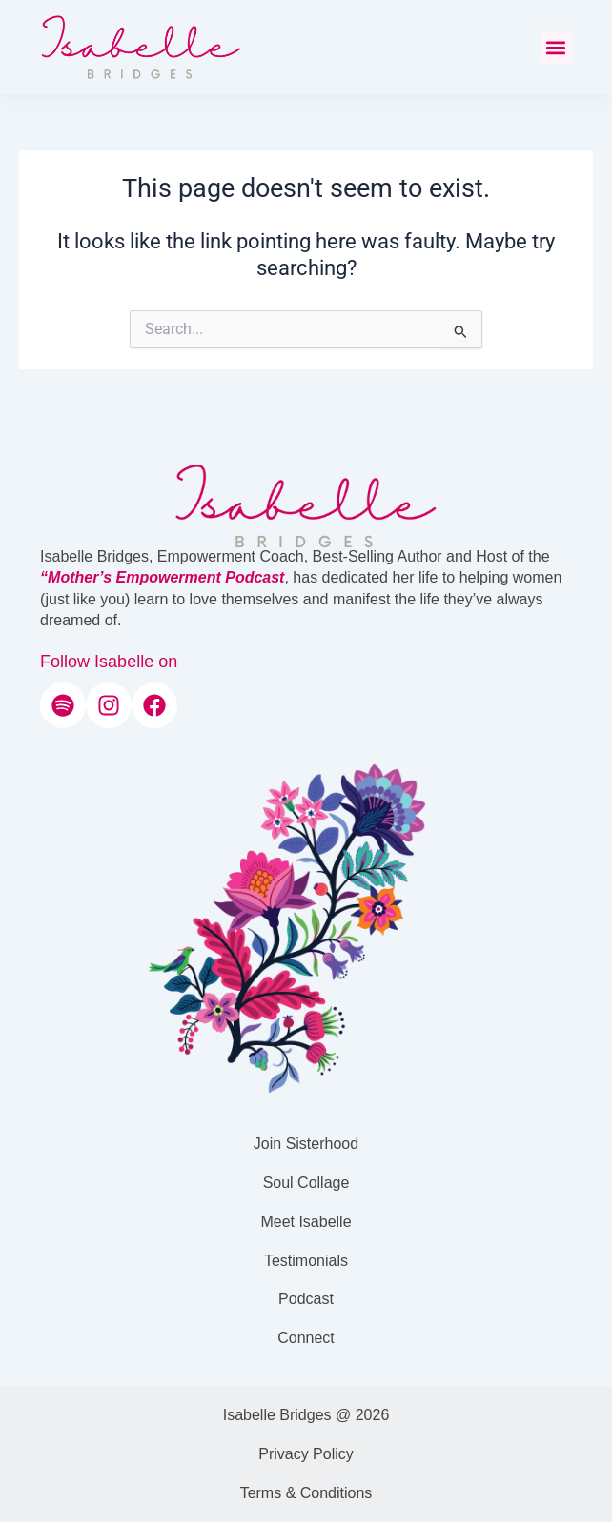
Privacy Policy (306, 1454)
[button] (556, 47)
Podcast (306, 1299)
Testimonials (306, 1261)
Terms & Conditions (306, 1493)
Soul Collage (306, 1183)
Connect (306, 1338)
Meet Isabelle (305, 1222)
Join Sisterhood (306, 1144)
